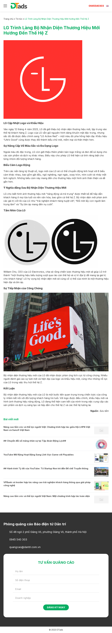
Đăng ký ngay (56, 607)
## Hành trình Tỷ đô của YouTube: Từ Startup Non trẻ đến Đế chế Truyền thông (46, 468)
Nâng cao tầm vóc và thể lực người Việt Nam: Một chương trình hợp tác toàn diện (47, 496)
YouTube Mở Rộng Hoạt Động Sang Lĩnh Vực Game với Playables (39, 454)
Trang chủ (8, 19)
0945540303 (96, 5)
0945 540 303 (18, 539)
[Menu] (5, 6)
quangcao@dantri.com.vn (25, 547)
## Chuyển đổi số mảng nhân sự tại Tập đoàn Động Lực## (35, 440)
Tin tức (19, 19)
